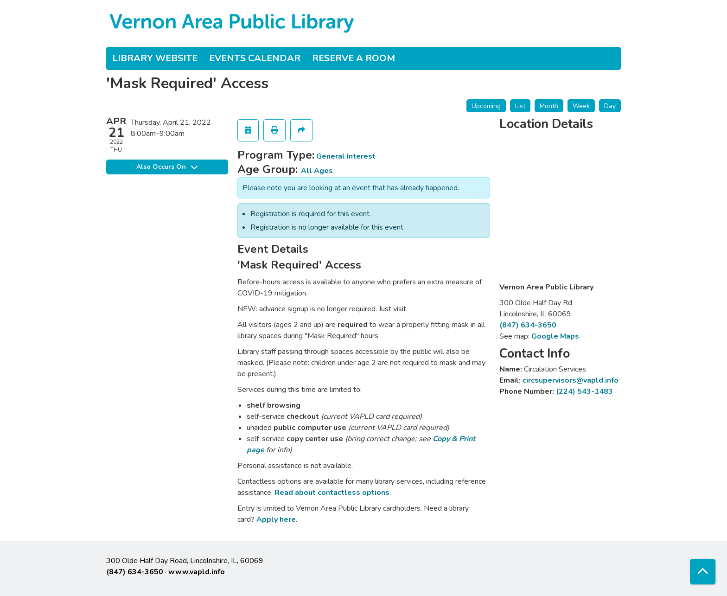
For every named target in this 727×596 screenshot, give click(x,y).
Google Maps (555, 336)
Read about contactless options (331, 492)
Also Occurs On (167, 166)
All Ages (317, 171)
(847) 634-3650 (527, 325)
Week (581, 106)
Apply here (276, 519)
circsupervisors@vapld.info (571, 380)
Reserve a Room (353, 58)
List (520, 106)
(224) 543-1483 (584, 391)
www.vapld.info (196, 572)
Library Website (155, 58)
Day (610, 106)
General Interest (346, 156)
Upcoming (486, 106)
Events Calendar (254, 58)
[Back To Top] (702, 571)
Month (549, 106)
